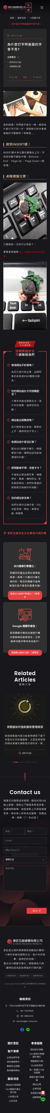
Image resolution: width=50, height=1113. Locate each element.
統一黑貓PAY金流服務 (36, 1071)
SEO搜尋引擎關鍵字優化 (36, 1055)
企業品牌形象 (13, 1057)
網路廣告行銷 (36, 1061)
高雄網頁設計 (24, 976)
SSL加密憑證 (37, 1065)
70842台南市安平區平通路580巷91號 (25, 1005)
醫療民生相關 (13, 1066)
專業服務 (36, 1043)
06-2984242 (25, 1016)
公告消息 (13, 1101)
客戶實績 (13, 1051)
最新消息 (13, 1079)
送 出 (37, 910)
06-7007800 (25, 1010)
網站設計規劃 (36, 1049)
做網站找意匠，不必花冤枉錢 (25, 344)
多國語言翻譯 (36, 1093)
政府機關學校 (13, 1061)
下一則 (37, 77)
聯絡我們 (28, 5)
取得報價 (28, 10)
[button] (15, 762)
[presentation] (23, 899)
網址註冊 (37, 1084)
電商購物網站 (13, 1070)
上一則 (13, 77)
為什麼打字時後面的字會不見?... (27, 24)
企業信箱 (37, 1088)
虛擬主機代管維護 (36, 1078)
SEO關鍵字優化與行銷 (13, 1091)
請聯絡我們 (27, 354)
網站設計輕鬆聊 (13, 1085)
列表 (25, 77)
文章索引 (13, 57)
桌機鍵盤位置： (15, 66)
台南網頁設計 (11, 976)
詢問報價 (37, 1097)
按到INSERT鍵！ (16, 62)
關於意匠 (13, 1043)
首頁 (12, 17)
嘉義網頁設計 (38, 976)
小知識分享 (34, 17)
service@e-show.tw (25, 1021)
